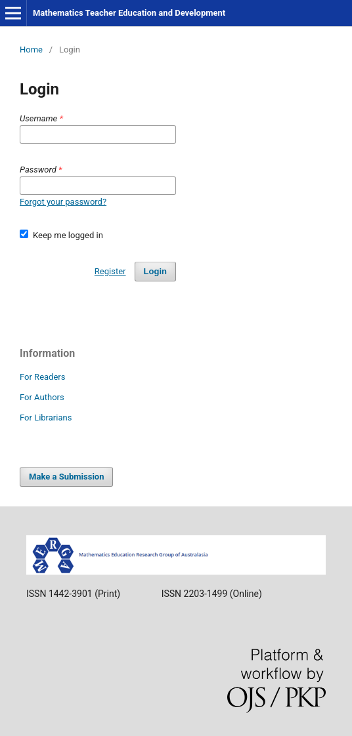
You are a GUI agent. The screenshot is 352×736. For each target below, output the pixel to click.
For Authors (42, 397)
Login (155, 271)
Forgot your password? (63, 202)
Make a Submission (66, 476)
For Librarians (46, 417)
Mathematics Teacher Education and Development (129, 13)
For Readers (43, 377)
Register (110, 271)
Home (31, 49)
